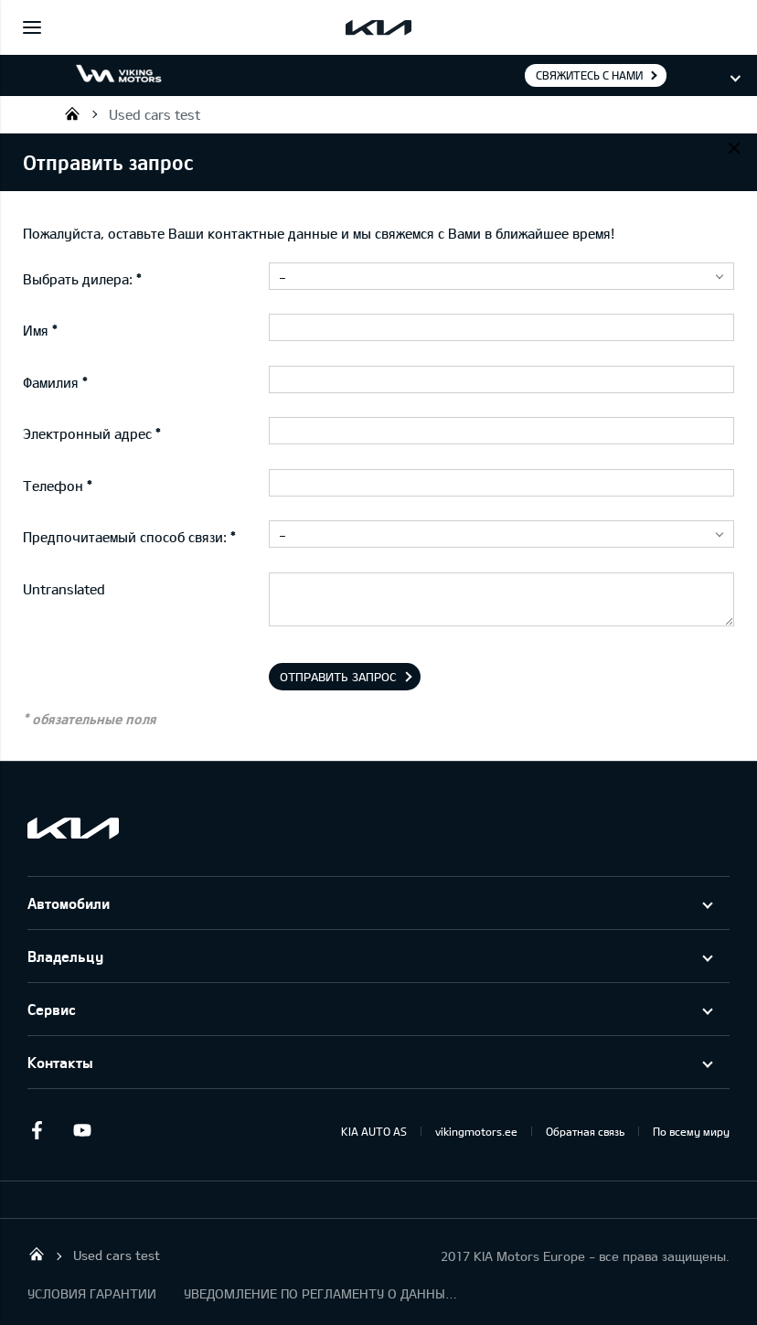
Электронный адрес (87, 433)
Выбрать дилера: (78, 279)
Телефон (53, 485)
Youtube (82, 1130)
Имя (35, 330)
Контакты (60, 1062)
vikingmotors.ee (476, 1131)
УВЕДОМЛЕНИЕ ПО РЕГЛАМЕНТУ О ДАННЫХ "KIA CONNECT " (321, 1293)
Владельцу (65, 956)
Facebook (36, 1130)
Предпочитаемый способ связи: (125, 537)
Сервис (51, 1009)
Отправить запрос (338, 676)
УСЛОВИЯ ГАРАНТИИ (91, 1293)
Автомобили (68, 903)
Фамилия (51, 382)
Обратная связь (585, 1131)
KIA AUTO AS (374, 1131)
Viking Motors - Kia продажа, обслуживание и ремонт (72, 113)
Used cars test (154, 114)
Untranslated (64, 589)
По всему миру (691, 1131)
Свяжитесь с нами (589, 75)
